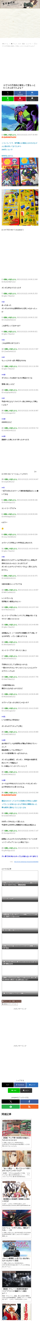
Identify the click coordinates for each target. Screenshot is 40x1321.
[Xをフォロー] (11, 1101)
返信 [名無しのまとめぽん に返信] (34, 1299)
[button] (26, 1090)
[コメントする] (32, 99)
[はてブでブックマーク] (32, 93)
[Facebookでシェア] (20, 93)
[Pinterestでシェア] (20, 99)
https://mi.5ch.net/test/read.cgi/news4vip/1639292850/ (26, 861)
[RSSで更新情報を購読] (29, 1107)
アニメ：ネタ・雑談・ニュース (11, 1001)
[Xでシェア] (8, 93)
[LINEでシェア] (8, 99)
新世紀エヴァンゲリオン (9, 1004)
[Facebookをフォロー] (29, 1101)
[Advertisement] (20, 64)
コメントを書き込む (20, 1306)
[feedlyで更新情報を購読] (11, 1107)
